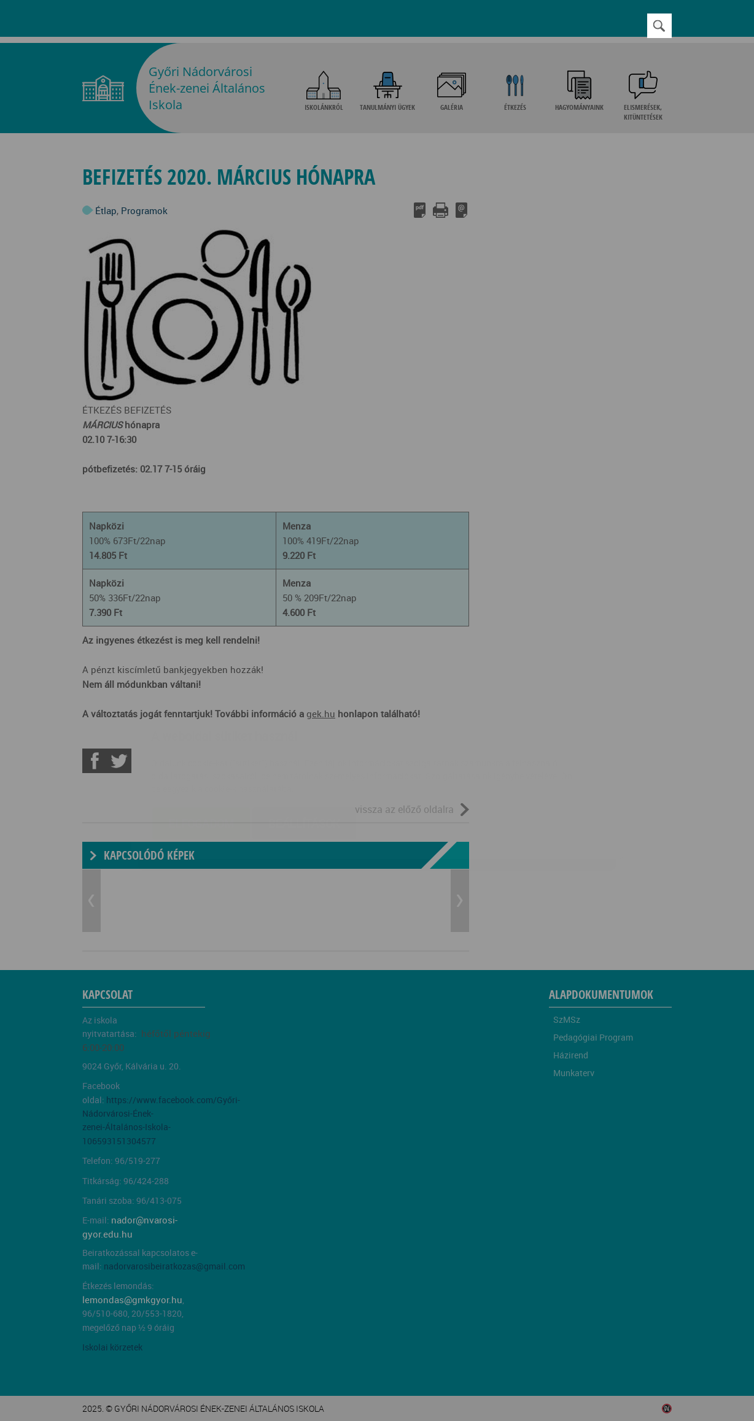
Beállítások (304, 750)
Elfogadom (201, 750)
